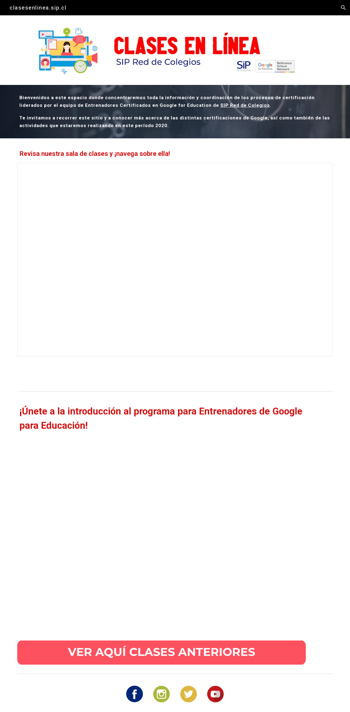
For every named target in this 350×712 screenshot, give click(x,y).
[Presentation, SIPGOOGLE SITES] (175, 259)
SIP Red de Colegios (245, 105)
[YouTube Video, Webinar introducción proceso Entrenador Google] (161, 534)
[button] (343, 7)
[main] (175, 111)
